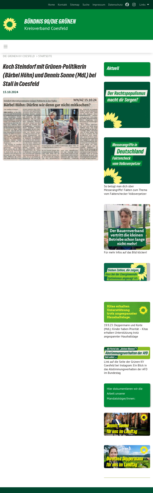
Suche (86, 4)
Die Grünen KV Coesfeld (19, 56)
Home (51, 4)
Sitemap (74, 4)
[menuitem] (51, 4)
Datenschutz (115, 4)
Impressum (98, 4)
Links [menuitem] (142, 4)
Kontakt (62, 4)
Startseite (45, 56)
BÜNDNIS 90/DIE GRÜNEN (50, 21)
